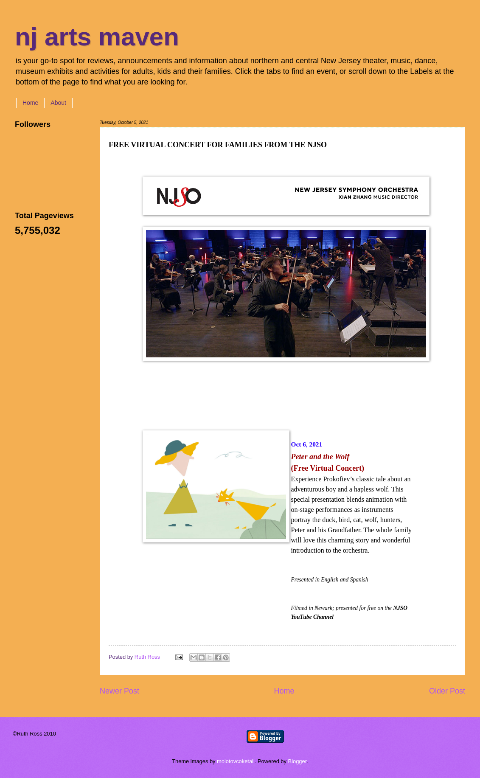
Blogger (297, 761)
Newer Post (119, 691)
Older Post (447, 691)
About (58, 102)
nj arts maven (97, 36)
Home (30, 102)
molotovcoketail (236, 761)
